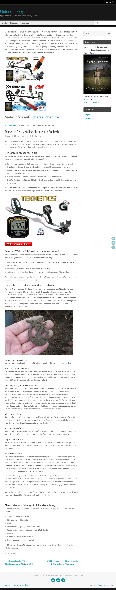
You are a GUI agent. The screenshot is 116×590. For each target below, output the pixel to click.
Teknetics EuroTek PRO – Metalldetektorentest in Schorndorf (19, 562)
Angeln (87, 115)
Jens (8, 136)
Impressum (7, 585)
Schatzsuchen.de (44, 117)
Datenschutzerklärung (22, 585)
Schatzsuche (13, 126)
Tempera (101, 585)
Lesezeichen (11, 553)
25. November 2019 (21, 136)
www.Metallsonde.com (92, 102)
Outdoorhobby (12, 11)
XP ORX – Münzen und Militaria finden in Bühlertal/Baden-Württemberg (62, 562)
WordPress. (110, 585)
